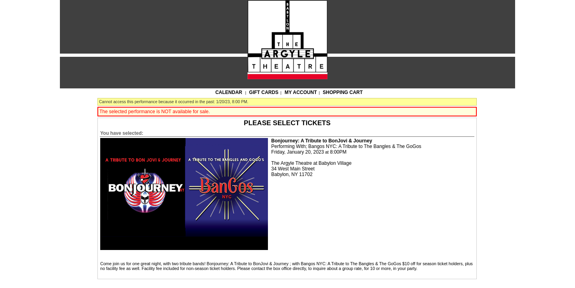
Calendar (228, 92)
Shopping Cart (343, 92)
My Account (300, 92)
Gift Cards (263, 92)
